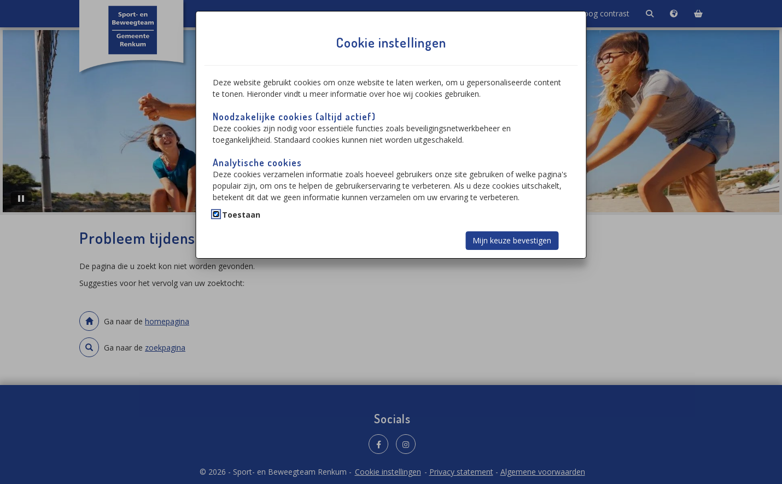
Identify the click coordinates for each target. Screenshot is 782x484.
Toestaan (241, 214)
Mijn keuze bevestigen (511, 240)
